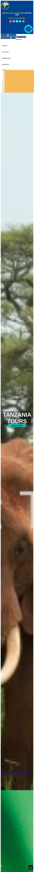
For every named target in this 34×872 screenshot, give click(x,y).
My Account (4, 35)
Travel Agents (12, 35)
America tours (5, 64)
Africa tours (19, 39)
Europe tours (5, 52)
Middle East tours (6, 58)
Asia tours (4, 45)
